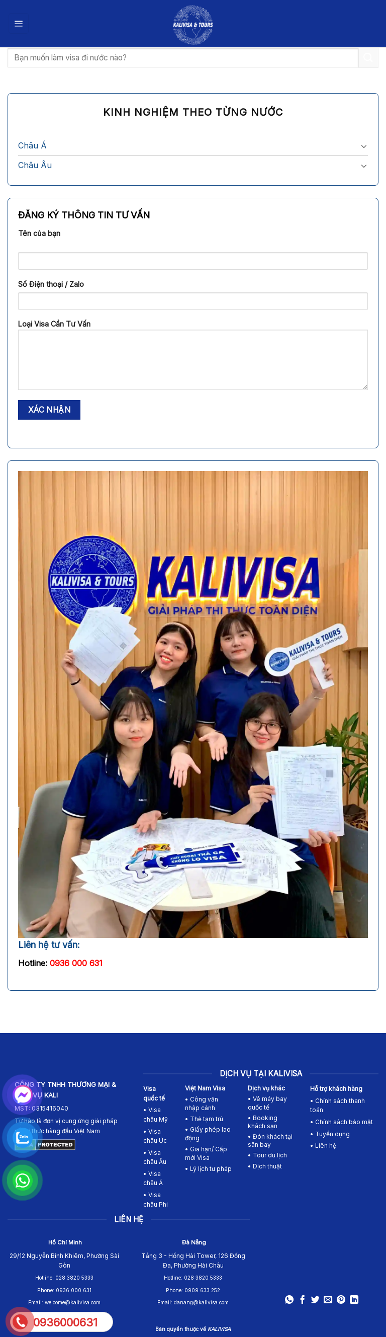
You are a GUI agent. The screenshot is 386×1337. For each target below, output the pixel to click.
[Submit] (368, 57)
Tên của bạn (39, 233)
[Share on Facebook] (302, 1300)
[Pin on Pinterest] (341, 1300)
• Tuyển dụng (330, 1134)
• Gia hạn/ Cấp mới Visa (206, 1153)
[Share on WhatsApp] (289, 1300)
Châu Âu (35, 165)
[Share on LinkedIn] (353, 1300)
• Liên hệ (323, 1145)
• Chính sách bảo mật (341, 1122)
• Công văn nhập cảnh (201, 1103)
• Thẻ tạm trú (204, 1119)
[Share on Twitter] (315, 1300)
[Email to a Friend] (328, 1300)
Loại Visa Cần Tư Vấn (193, 358)
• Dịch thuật (265, 1166)
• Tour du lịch (267, 1155)
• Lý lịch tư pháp (208, 1168)
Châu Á (32, 145)
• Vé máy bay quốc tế (267, 1103)
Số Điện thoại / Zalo (51, 284)
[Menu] (19, 23)
